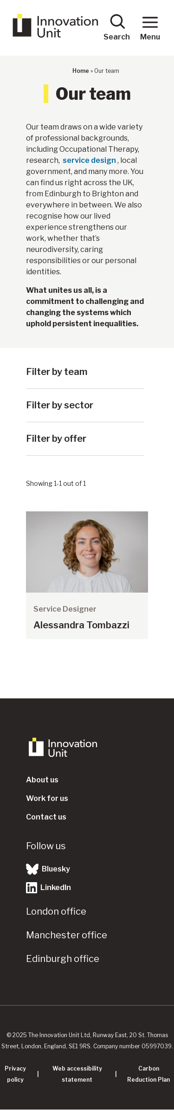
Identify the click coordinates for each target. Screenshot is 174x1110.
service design (89, 160)
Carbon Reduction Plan (148, 1074)
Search (116, 27)
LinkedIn (48, 887)
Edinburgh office (62, 958)
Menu (150, 27)
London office (56, 911)
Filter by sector (59, 405)
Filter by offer (56, 438)
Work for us (47, 798)
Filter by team (57, 371)
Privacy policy (15, 1074)
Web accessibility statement (77, 1074)
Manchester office (66, 935)
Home (80, 70)
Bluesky (48, 869)
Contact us (46, 817)
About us (42, 779)
